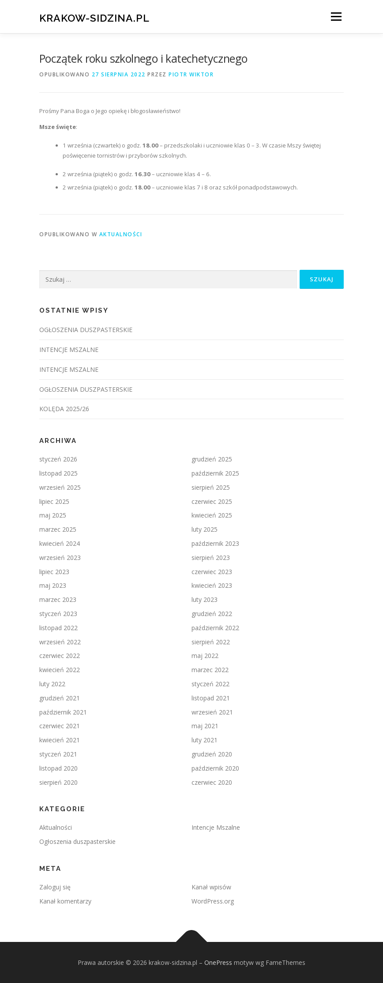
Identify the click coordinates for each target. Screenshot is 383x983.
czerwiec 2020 (212, 782)
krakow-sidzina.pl (94, 17)
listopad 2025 (58, 473)
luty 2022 (52, 684)
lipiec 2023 (54, 571)
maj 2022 (205, 655)
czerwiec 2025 (212, 501)
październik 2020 (215, 768)
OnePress (218, 962)
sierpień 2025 (211, 487)
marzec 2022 (210, 669)
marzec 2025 (57, 529)
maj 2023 (52, 585)
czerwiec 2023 (212, 571)
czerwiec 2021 (59, 726)
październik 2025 (215, 473)
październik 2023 (215, 543)
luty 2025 (205, 529)
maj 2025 (52, 515)
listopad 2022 (58, 628)
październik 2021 (63, 712)
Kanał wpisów (211, 887)
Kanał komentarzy (65, 901)
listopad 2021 (211, 698)
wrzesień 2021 (212, 712)
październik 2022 (215, 628)
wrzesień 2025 (60, 487)
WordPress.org (213, 901)
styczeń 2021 (58, 754)
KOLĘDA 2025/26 (64, 409)
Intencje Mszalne (216, 827)
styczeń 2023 (58, 613)
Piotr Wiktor (191, 74)
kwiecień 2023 (212, 585)
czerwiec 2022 (59, 655)
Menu (336, 16)
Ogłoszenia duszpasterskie (77, 841)
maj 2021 (205, 726)
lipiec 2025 (54, 501)
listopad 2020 (58, 768)
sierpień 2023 (211, 557)
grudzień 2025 (212, 459)
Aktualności (121, 234)
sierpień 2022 (211, 642)
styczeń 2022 (210, 684)
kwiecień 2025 (212, 515)
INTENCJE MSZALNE (68, 349)
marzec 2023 (57, 599)
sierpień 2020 (58, 782)
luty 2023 (205, 599)
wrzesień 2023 (60, 557)
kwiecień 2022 (59, 669)
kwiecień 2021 (59, 740)
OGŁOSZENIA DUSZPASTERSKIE (85, 329)
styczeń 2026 (58, 459)
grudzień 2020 (212, 754)
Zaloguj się (55, 887)
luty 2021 (205, 740)
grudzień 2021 (59, 698)
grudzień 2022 (212, 613)
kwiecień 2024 (59, 543)
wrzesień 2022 (60, 642)
